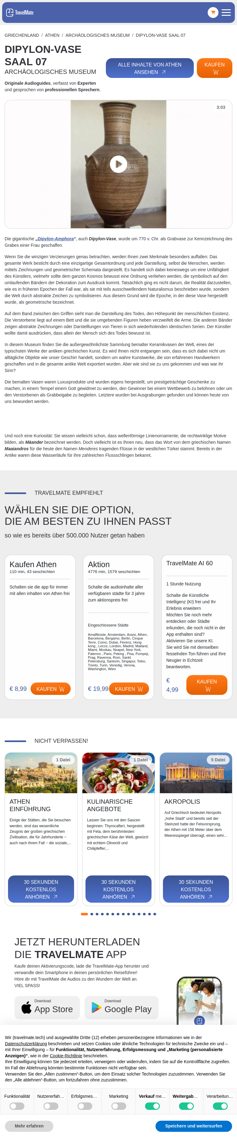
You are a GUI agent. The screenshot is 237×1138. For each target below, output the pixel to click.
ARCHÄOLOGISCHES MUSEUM (97, 35)
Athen (52, 35)
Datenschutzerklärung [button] (26, 1043)
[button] (84, 914)
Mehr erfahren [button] (29, 1125)
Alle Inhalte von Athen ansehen (149, 68)
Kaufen (215, 68)
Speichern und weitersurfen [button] (193, 1125)
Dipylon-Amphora (56, 238)
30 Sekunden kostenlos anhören (41, 889)
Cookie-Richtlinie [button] (66, 1055)
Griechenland (22, 35)
